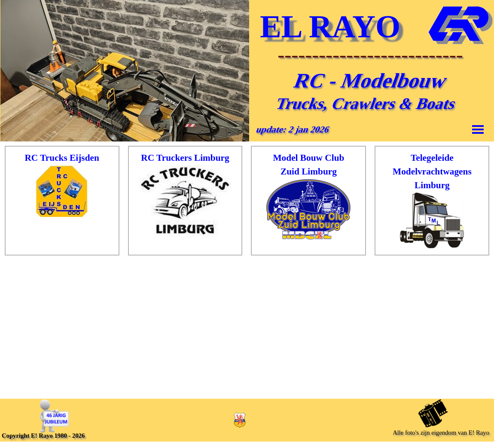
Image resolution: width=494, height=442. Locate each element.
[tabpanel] (62, 185)
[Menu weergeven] (478, 129)
